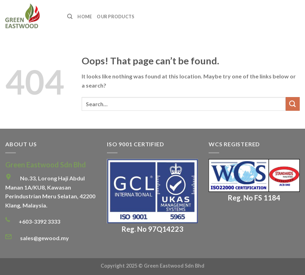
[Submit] (293, 104)
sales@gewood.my (44, 238)
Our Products (115, 16)
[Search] (69, 16)
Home (84, 16)
